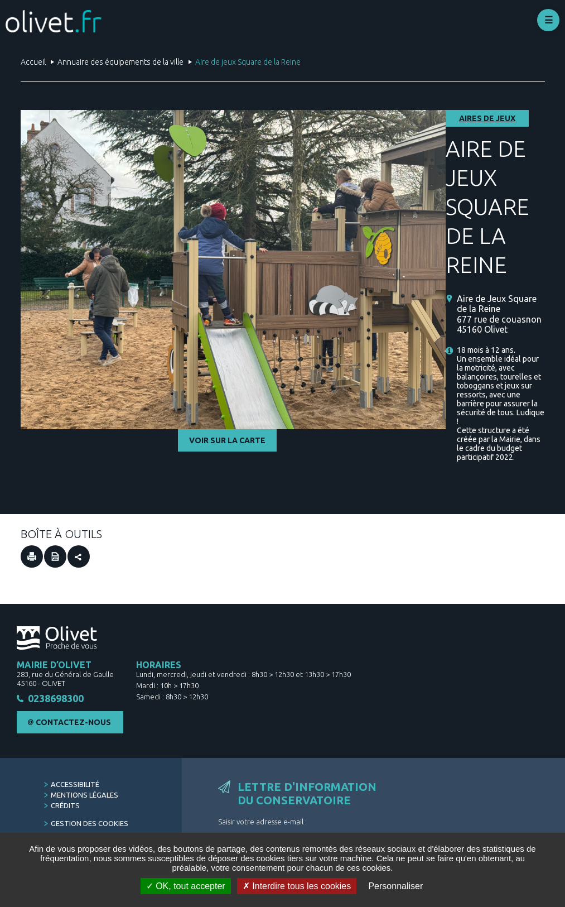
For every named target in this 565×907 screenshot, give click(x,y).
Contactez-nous (73, 722)
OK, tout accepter (185, 886)
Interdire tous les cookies (297, 886)
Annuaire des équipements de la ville (120, 61)
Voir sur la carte (227, 440)
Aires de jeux (487, 118)
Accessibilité (75, 784)
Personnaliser (395, 886)
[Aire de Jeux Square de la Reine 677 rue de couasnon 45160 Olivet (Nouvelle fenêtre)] (501, 314)
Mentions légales (84, 795)
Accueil (33, 61)
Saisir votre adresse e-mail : (262, 822)
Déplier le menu (548, 20)
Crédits (65, 805)
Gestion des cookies (89, 823)
